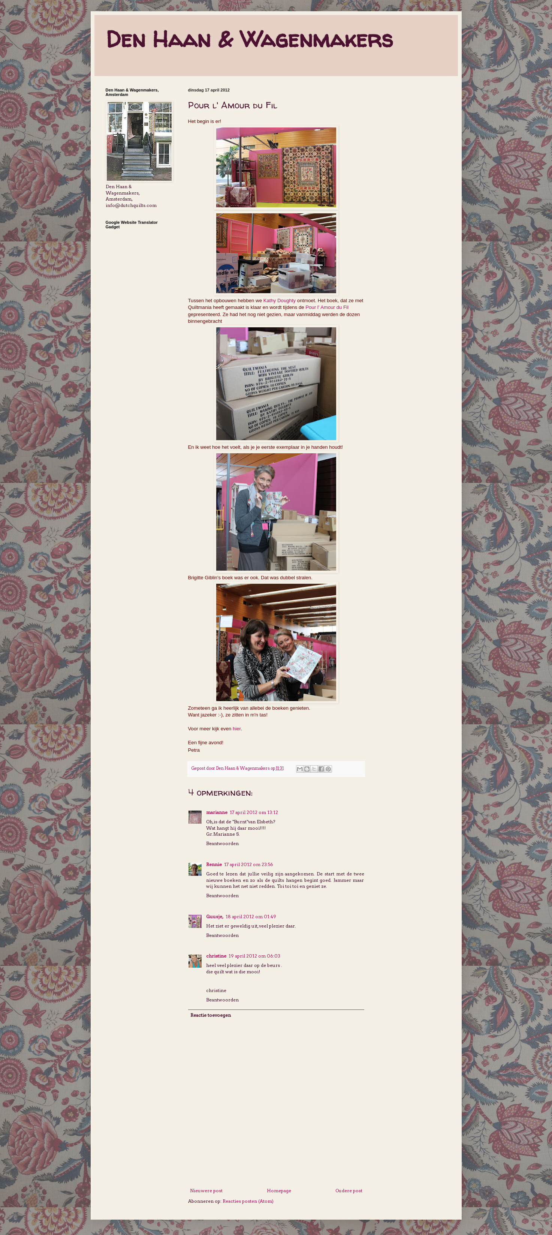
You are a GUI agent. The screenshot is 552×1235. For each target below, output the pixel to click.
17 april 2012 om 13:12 (254, 812)
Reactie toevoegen (210, 1015)
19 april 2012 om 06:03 (254, 956)
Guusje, (214, 916)
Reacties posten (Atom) (248, 1201)
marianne (216, 812)
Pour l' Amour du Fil (327, 307)
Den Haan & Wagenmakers (249, 39)
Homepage (279, 1190)
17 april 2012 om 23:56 (248, 864)
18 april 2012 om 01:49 (251, 916)
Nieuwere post (206, 1190)
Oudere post (348, 1190)
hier (237, 728)
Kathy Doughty (279, 300)
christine (216, 956)
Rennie (214, 864)
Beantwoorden (222, 843)
